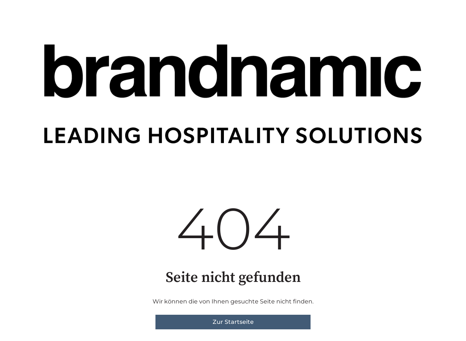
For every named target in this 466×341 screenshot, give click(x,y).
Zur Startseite (233, 321)
